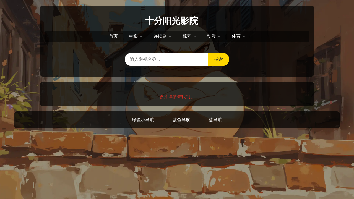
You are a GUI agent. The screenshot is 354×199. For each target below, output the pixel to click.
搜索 (218, 59)
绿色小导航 (143, 119)
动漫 (211, 36)
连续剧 (160, 36)
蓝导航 (215, 119)
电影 (133, 36)
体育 (236, 36)
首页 (113, 36)
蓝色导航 (181, 119)
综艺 (187, 36)
